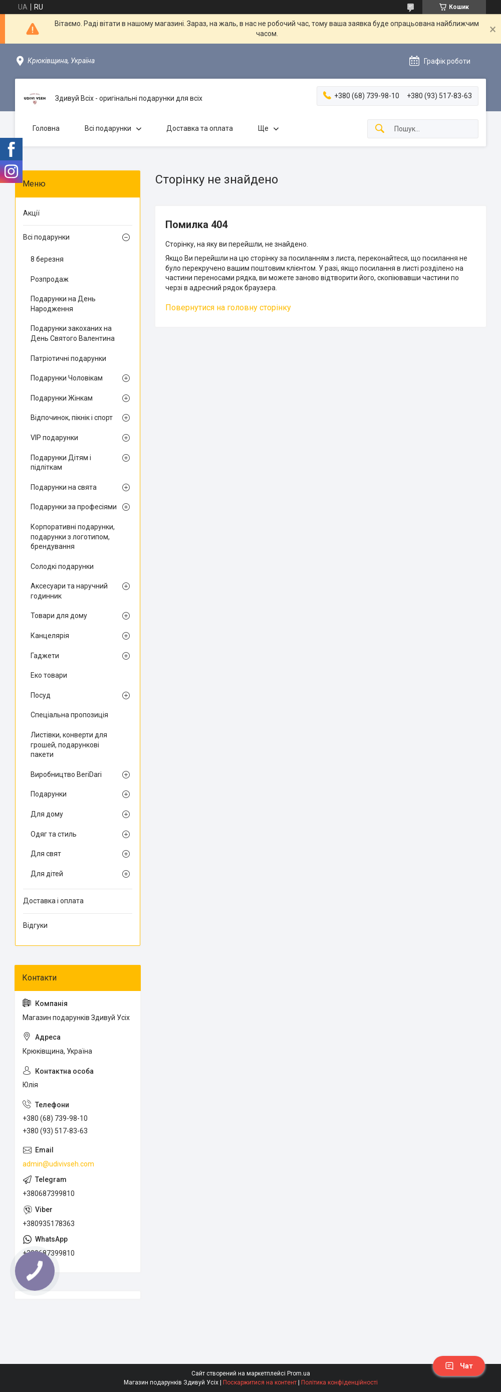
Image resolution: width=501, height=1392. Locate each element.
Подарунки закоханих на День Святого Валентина (73, 333)
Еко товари (49, 675)
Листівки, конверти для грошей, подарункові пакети (69, 744)
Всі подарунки (108, 128)
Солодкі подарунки (62, 566)
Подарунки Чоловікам (67, 378)
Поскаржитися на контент (260, 1382)
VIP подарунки (54, 438)
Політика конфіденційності (339, 1382)
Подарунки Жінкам (62, 398)
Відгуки (35, 925)
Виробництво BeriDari (66, 774)
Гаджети (45, 656)
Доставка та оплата (199, 128)
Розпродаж (50, 279)
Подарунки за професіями (74, 507)
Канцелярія (50, 636)
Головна (46, 128)
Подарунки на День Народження (63, 304)
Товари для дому (59, 616)
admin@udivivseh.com (58, 1164)
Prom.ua (298, 1373)
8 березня (47, 259)
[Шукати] (380, 129)
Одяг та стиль (54, 834)
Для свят (46, 854)
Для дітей (47, 874)
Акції (31, 213)
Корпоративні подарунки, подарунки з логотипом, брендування (73, 536)
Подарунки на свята (64, 487)
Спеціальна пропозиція (69, 715)
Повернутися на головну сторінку (228, 307)
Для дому (47, 814)
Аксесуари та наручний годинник (69, 591)
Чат (459, 1365)
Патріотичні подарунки (68, 358)
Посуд (41, 695)
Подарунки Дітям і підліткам (61, 463)
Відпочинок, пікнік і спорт (72, 418)
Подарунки (49, 794)
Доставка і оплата (53, 901)
